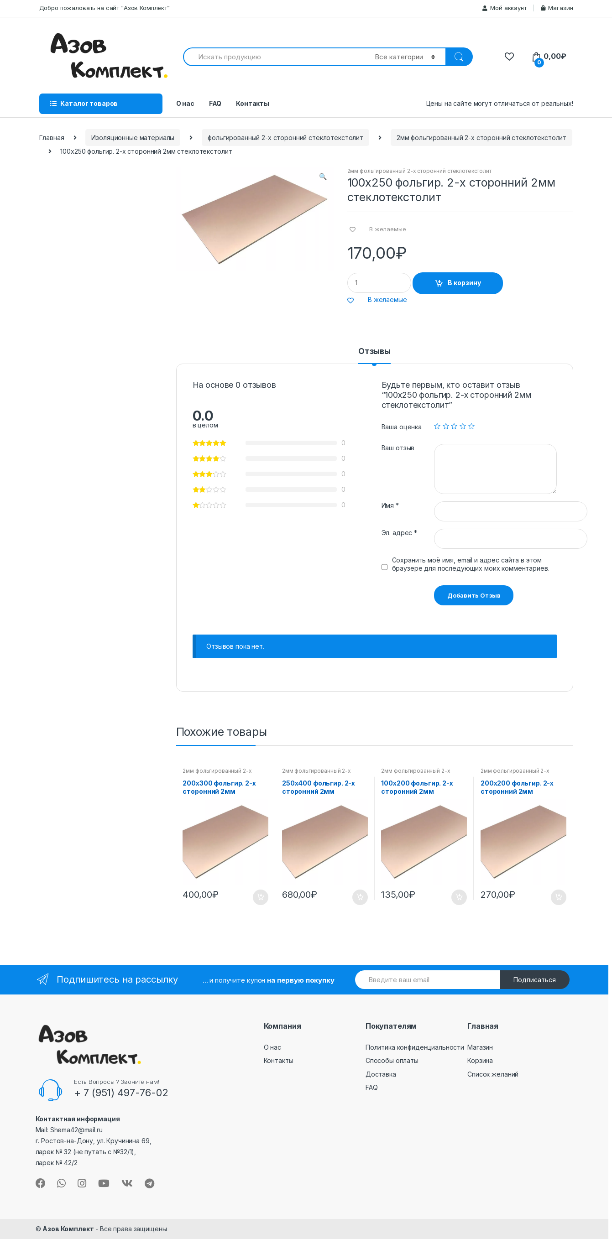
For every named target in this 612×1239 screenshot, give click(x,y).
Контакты (252, 103)
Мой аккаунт (504, 7)
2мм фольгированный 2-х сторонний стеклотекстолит (481, 137)
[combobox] (273, 56)
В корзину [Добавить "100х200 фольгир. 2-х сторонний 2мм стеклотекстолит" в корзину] (458, 897)
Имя (390, 505)
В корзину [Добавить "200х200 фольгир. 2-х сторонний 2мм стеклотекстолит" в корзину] (558, 897)
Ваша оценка (402, 427)
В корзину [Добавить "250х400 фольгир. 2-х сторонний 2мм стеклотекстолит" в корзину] (359, 897)
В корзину (464, 282)
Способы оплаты (392, 1060)
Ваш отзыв (398, 448)
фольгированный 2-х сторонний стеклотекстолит (285, 137)
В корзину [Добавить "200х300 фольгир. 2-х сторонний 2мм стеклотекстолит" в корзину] (260, 897)
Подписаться (534, 980)
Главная (51, 137)
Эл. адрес (399, 532)
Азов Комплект (68, 1229)
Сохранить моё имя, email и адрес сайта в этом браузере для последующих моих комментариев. (470, 564)
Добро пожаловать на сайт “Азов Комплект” (104, 7)
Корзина (480, 1060)
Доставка (381, 1074)
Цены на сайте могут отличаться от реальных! (499, 103)
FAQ (215, 103)
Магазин (557, 7)
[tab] (374, 355)
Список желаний (492, 1074)
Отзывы (374, 351)
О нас (185, 103)
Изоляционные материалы (132, 137)
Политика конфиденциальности (415, 1047)
